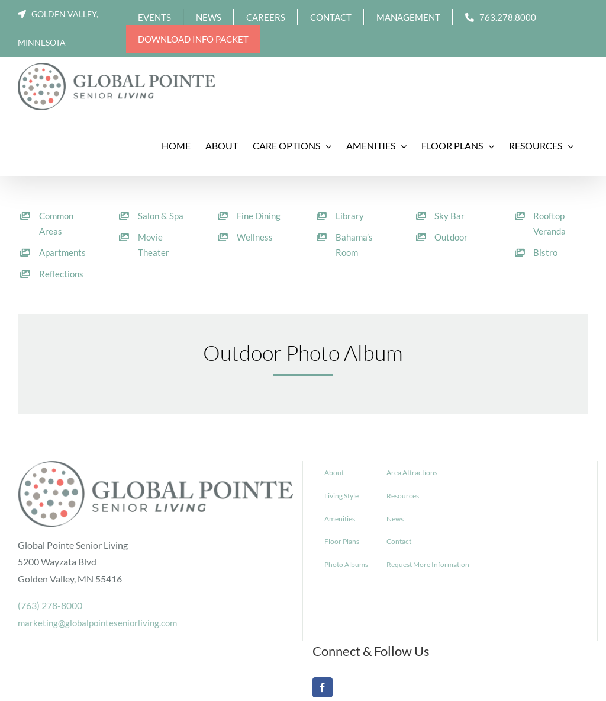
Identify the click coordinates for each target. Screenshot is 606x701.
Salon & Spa (160, 215)
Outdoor (451, 237)
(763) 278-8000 (50, 605)
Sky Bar (449, 215)
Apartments (62, 252)
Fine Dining (259, 215)
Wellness (255, 237)
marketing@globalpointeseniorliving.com (97, 622)
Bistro (545, 252)
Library (350, 215)
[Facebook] (322, 687)
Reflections (61, 273)
